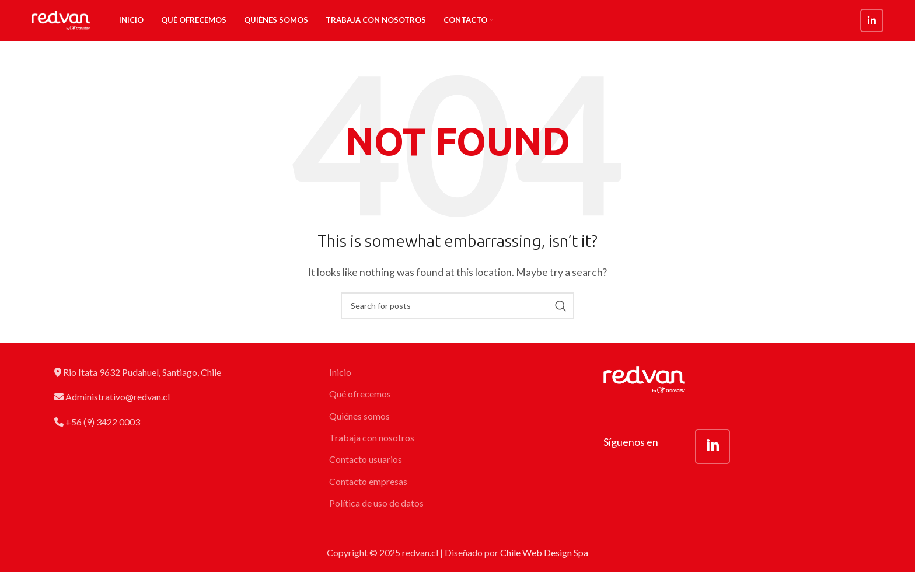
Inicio (340, 372)
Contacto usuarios (365, 459)
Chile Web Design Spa (544, 552)
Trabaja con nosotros (371, 437)
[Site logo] (61, 19)
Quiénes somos (359, 415)
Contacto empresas (368, 481)
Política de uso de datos (376, 502)
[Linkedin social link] (871, 20)
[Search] (457, 305)
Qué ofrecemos (360, 393)
